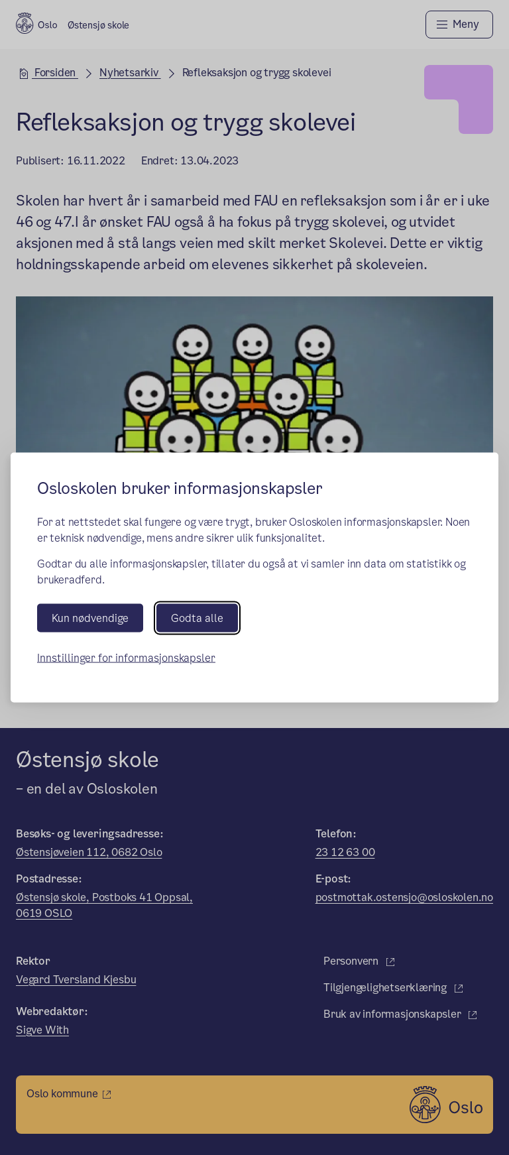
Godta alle (197, 617)
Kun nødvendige (90, 617)
